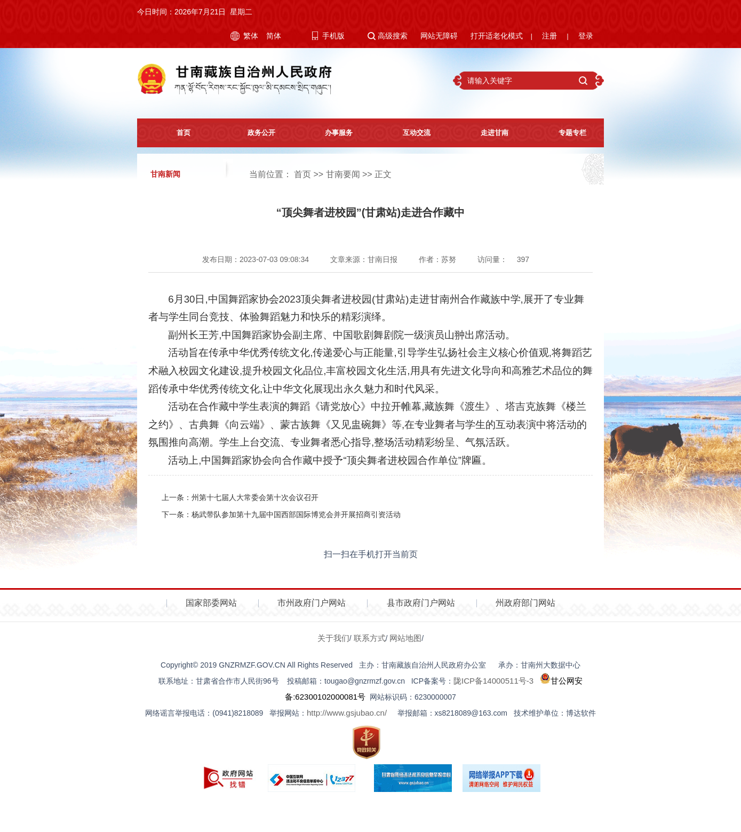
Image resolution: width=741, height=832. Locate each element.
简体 (273, 35)
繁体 (250, 35)
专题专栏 (565, 133)
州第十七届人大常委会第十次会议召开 (255, 497)
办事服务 (331, 133)
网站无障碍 (439, 35)
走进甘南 (487, 133)
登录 (585, 35)
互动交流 (409, 133)
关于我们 (333, 638)
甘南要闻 (343, 174)
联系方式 (370, 638)
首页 (176, 133)
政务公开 (254, 133)
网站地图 (405, 638)
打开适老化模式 (497, 35)
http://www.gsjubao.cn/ (347, 712)
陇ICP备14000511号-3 (493, 680)
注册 (549, 35)
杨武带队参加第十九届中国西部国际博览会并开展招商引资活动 (296, 514)
